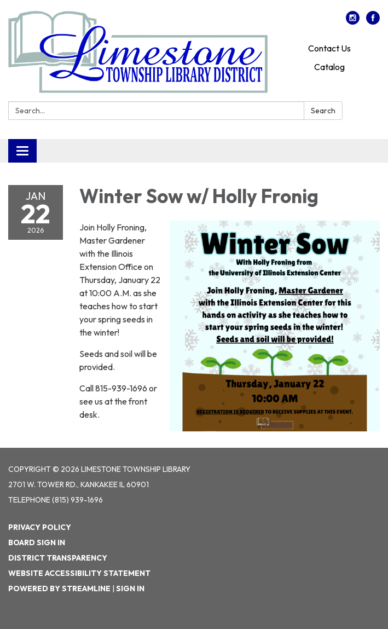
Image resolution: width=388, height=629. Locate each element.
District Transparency (57, 558)
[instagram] (353, 21)
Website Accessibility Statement (79, 573)
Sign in (130, 588)
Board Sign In (36, 542)
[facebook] (373, 21)
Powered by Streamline (59, 588)
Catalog (329, 66)
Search (323, 111)
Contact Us (329, 48)
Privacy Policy (39, 527)
